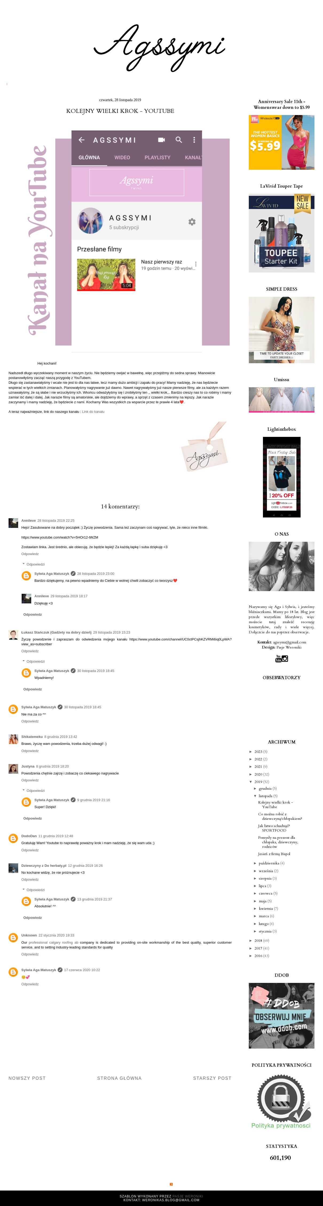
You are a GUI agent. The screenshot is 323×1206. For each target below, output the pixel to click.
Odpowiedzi (36, 564)
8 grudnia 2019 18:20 (52, 766)
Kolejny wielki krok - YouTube (275, 804)
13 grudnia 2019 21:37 (94, 899)
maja (263, 901)
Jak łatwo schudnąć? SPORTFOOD (274, 828)
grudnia (266, 788)
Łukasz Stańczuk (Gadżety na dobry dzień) (56, 632)
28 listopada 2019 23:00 (95, 574)
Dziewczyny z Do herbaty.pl (43, 866)
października (269, 863)
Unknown (29, 935)
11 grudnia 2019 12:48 (55, 836)
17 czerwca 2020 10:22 (82, 970)
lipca (263, 885)
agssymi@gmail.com (289, 642)
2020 (259, 774)
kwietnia (266, 908)
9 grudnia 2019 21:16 (93, 800)
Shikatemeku (32, 737)
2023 (259, 751)
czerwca (266, 893)
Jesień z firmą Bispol (274, 853)
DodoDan (29, 836)
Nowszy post (27, 1078)
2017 (259, 948)
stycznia (266, 931)
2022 (259, 759)
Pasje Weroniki (289, 647)
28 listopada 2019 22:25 (55, 521)
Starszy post (212, 1078)
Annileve (28, 521)
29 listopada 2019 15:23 (111, 632)
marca (264, 916)
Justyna (27, 766)
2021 (259, 766)
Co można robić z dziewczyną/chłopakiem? (280, 816)
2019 (259, 781)
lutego (264, 923)
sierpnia (266, 878)
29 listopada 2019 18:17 (69, 596)
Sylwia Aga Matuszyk (51, 574)
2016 (259, 955)
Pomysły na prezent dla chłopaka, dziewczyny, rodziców (278, 842)
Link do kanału (93, 412)
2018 (259, 940)
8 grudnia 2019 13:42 (60, 737)
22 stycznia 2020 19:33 (56, 935)
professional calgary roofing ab (53, 942)
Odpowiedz (30, 554)
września (266, 870)
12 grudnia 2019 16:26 (85, 866)
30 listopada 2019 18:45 (95, 671)
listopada (266, 795)
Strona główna (119, 1078)
